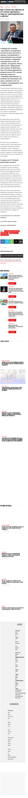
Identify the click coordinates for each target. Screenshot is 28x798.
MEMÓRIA (4, 579)
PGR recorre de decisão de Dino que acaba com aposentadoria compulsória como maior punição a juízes (16, 290)
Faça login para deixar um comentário (12, 255)
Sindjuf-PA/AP (5, 360)
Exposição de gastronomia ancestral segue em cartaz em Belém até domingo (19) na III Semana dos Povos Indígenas (12, 439)
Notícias (7, 7)
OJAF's (3, 606)
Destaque (14, 7)
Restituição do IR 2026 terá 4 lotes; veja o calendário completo (15, 302)
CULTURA (4, 386)
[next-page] (4, 336)
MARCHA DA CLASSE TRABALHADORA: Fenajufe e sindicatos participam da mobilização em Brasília (11, 414)
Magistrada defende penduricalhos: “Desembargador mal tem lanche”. (15, 326)
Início (1, 7)
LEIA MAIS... (12, 283)
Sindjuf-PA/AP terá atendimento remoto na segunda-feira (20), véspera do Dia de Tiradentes (13, 363)
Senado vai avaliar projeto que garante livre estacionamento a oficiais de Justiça (13, 608)
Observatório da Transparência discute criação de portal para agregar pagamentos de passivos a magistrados (16, 314)
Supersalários (4, 235)
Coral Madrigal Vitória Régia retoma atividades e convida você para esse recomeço (12, 389)
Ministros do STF (14, 233)
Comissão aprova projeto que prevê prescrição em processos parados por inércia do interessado (15, 277)
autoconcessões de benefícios (12, 231)
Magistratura (4, 233)
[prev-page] (1, 336)
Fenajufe (4, 411)
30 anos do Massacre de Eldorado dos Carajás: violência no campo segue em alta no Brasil (12, 582)
